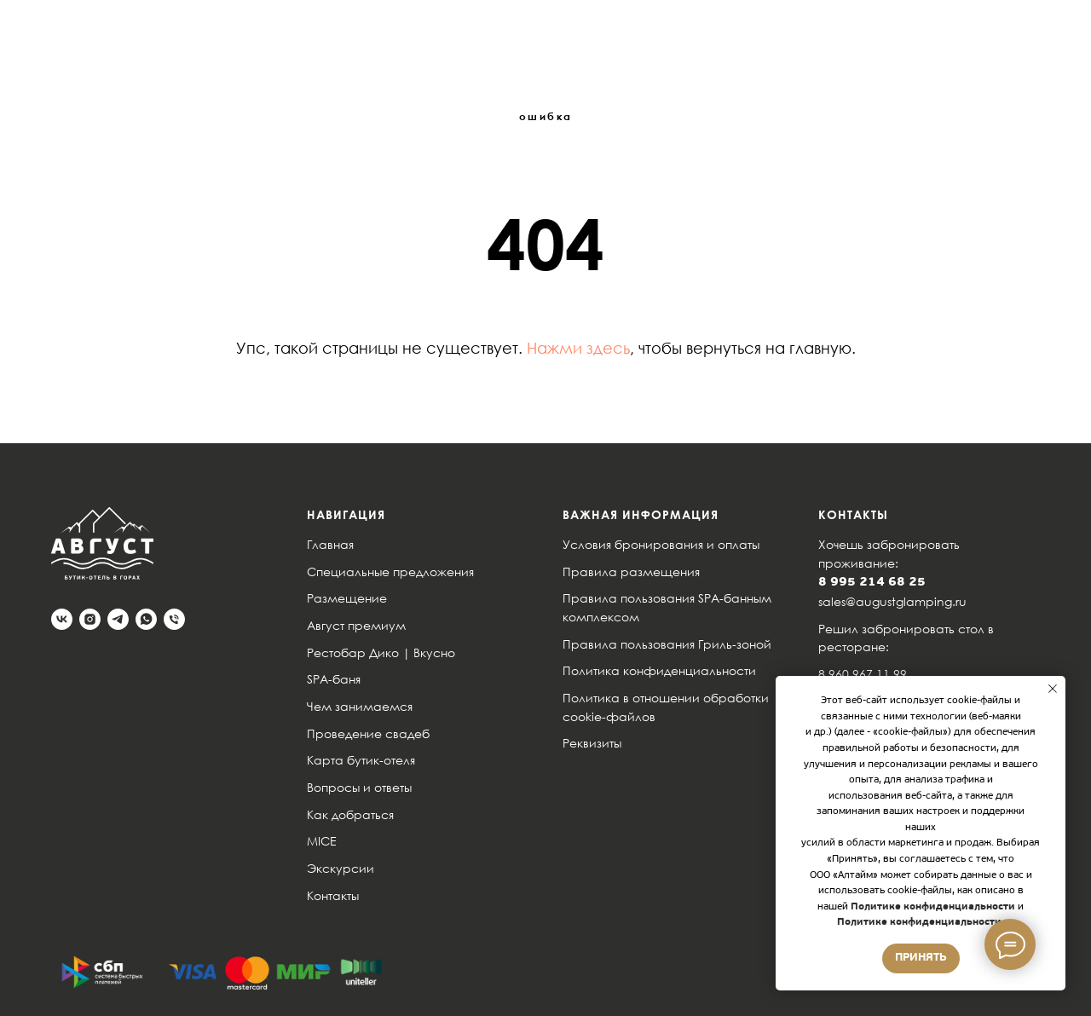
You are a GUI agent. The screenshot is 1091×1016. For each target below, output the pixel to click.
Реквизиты (592, 743)
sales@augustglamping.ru (892, 601)
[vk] (61, 619)
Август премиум (356, 625)
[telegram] (118, 619)
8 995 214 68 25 (872, 582)
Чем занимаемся (360, 706)
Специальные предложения (390, 571)
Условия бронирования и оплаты (661, 544)
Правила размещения (631, 571)
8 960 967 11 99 (862, 674)
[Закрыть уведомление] (1052, 688)
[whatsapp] (146, 619)
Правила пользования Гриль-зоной (667, 644)
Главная (330, 544)
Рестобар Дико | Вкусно (381, 652)
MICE (322, 841)
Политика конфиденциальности (659, 670)
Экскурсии (340, 868)
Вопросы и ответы (359, 787)
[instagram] (90, 619)
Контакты (333, 895)
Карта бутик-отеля (361, 760)
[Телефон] (174, 619)
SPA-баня (334, 679)
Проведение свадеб (368, 733)
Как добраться (350, 814)
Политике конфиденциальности (931, 907)
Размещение (347, 598)
